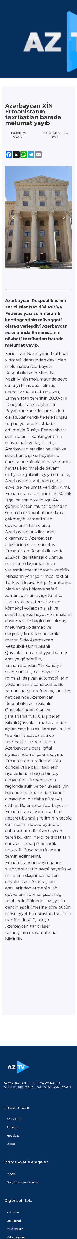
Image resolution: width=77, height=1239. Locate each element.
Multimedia (15, 1229)
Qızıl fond (14, 1221)
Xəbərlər (13, 1212)
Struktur (13, 1127)
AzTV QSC (14, 1119)
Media (11, 1174)
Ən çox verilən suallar (22, 1182)
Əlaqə (11, 1144)
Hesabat (13, 1135)
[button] (13, 217)
